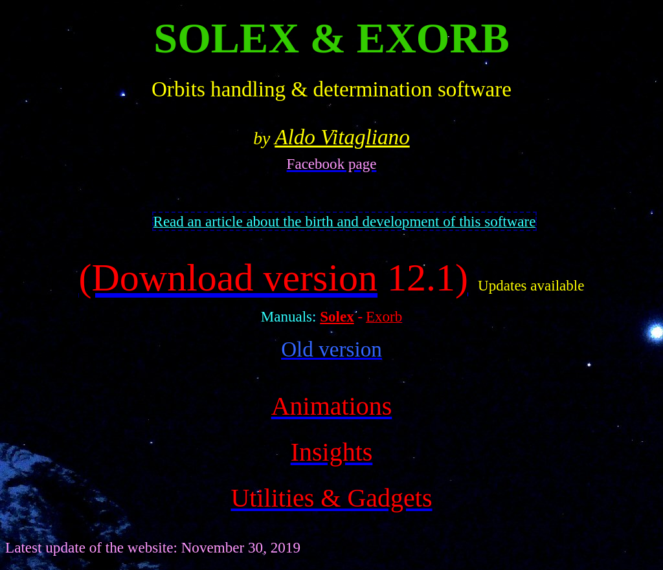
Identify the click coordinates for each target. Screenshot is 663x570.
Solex (337, 316)
